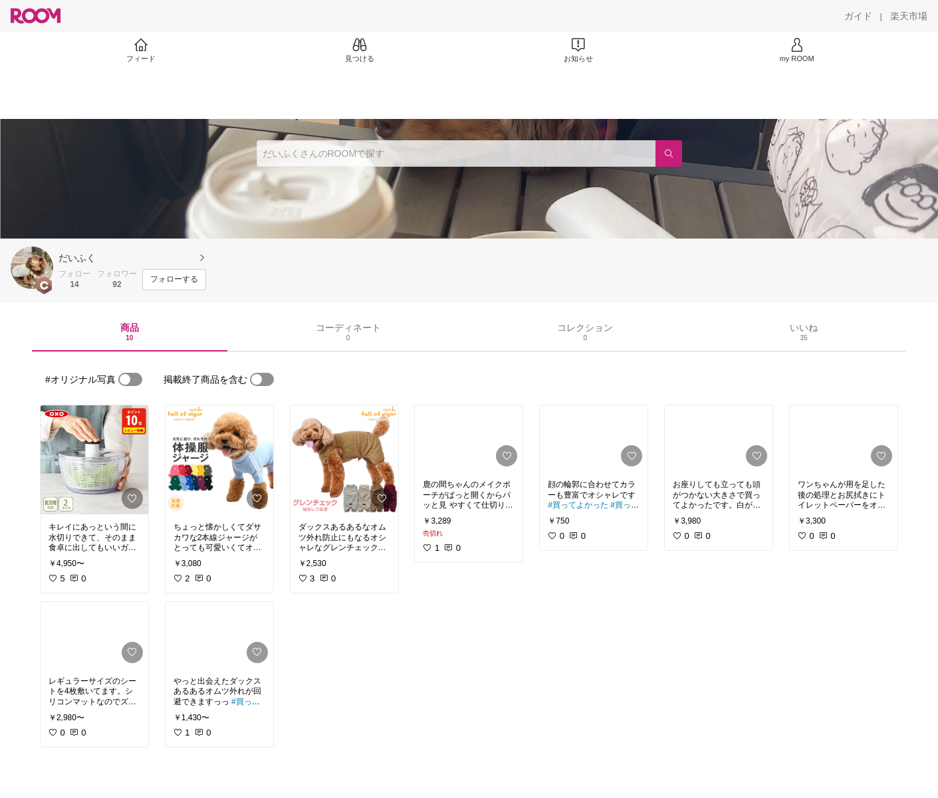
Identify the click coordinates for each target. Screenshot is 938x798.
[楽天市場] (908, 16)
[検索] (668, 153)
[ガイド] (858, 16)
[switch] (130, 379)
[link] (94, 459)
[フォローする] (174, 279)
